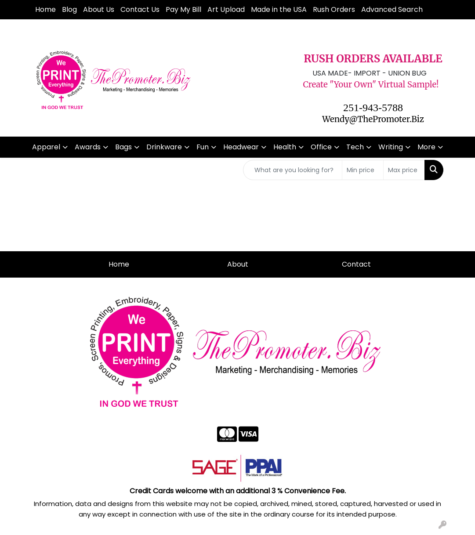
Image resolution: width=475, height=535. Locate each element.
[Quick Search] (292, 170)
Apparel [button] (46, 147)
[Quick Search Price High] (404, 170)
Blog (69, 9)
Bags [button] (123, 147)
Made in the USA (279, 9)
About (237, 264)
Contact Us (140, 9)
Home (45, 9)
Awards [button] (88, 147)
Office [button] (321, 147)
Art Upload (226, 9)
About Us (98, 9)
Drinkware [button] (164, 147)
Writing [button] (390, 147)
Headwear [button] (241, 147)
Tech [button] (355, 147)
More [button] (426, 147)
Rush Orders (334, 9)
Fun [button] (202, 147)
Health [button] (284, 147)
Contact (356, 264)
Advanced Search (392, 9)
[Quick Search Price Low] (363, 170)
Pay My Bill (183, 9)
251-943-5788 (373, 107)
